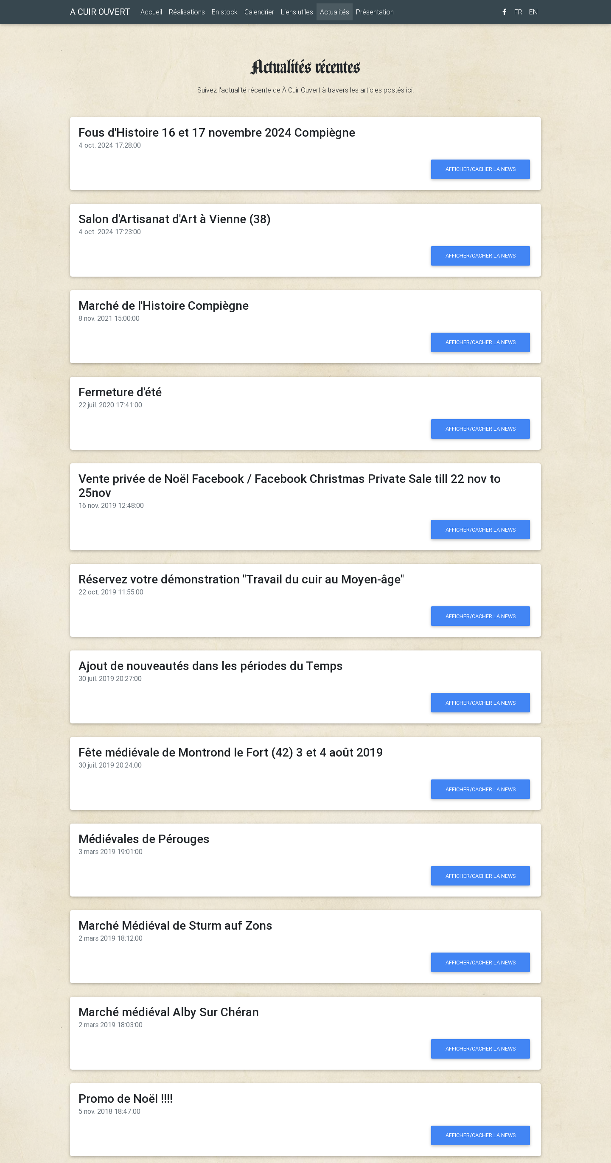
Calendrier (259, 13)
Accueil (151, 13)
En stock (225, 13)
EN (533, 13)
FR (518, 13)
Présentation (375, 13)
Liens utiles (297, 13)
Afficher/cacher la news (481, 169)
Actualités (336, 13)
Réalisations (187, 13)
